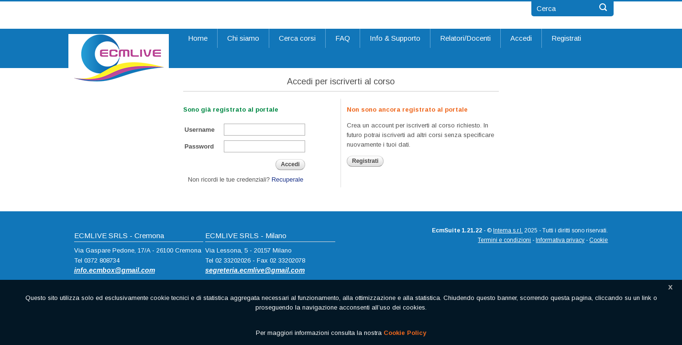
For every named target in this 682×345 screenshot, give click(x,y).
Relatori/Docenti (465, 38)
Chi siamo (243, 38)
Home (198, 38)
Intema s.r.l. (508, 230)
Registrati (566, 38)
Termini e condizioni (504, 240)
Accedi (521, 38)
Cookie (598, 240)
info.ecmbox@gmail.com (114, 270)
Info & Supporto (395, 38)
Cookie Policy (405, 332)
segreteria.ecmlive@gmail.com (255, 270)
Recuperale (288, 179)
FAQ (342, 38)
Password (199, 146)
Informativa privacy (560, 240)
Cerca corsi (297, 38)
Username (200, 129)
